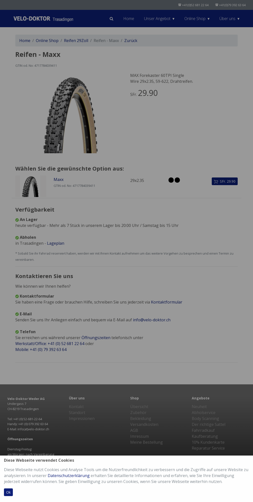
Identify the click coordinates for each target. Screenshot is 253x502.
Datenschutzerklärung (69, 475)
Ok (8, 492)
